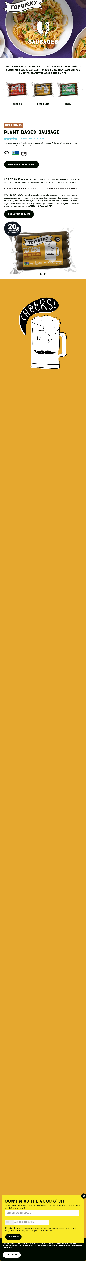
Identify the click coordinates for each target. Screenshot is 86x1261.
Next (83, 90)
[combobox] (9, 1222)
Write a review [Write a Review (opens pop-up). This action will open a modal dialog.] (36, 139)
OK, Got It (12, 1255)
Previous (2, 90)
